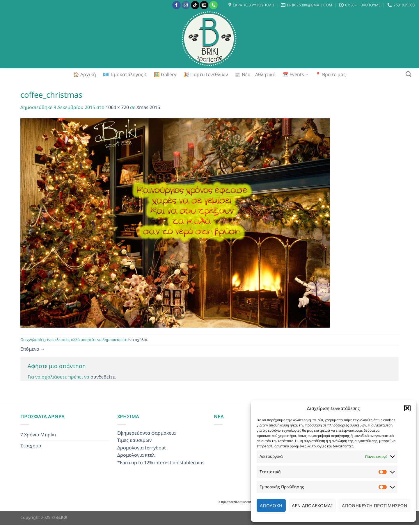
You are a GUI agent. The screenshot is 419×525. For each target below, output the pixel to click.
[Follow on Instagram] (186, 5)
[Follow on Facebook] (176, 5)
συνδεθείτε (102, 377)
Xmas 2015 (148, 107)
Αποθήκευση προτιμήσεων (374, 505)
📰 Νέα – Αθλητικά (255, 74)
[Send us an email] (204, 5)
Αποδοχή (271, 505)
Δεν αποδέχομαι (312, 505)
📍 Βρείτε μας (330, 74)
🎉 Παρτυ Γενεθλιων (205, 74)
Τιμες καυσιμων (134, 440)
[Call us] (213, 5)
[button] (407, 408)
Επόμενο (32, 349)
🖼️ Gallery (165, 74)
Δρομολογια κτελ (136, 455)
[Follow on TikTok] (195, 5)
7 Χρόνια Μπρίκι (38, 434)
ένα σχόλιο (137, 339)
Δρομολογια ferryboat (141, 447)
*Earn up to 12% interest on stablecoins (161, 462)
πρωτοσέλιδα (230, 502)
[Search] (408, 74)
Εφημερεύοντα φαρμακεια (146, 433)
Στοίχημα (30, 445)
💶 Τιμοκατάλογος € (125, 74)
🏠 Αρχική (84, 74)
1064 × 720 (117, 107)
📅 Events (295, 74)
